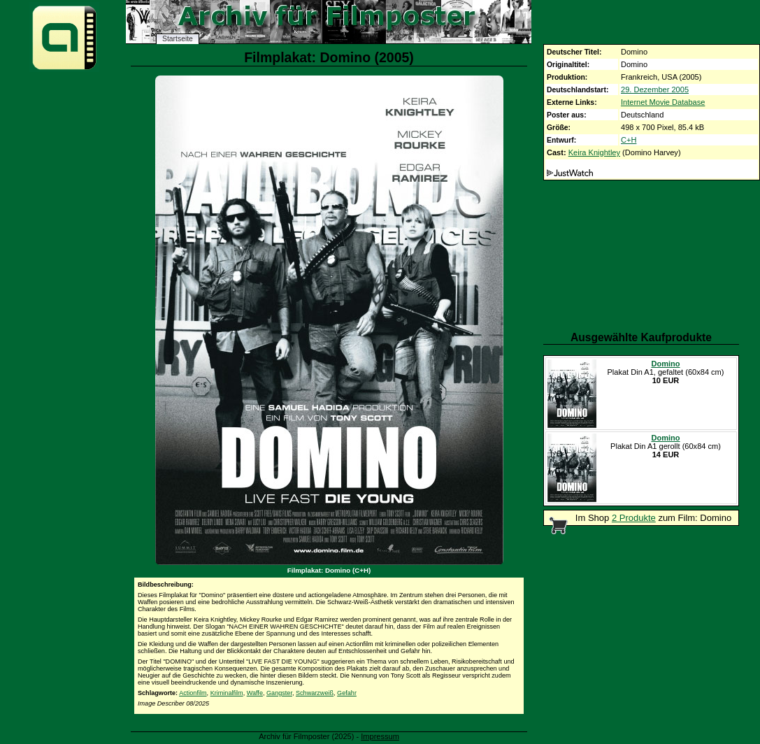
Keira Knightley (594, 152)
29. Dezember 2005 (655, 89)
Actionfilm (192, 692)
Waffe (255, 692)
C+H (628, 140)
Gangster (279, 692)
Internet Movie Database (663, 102)
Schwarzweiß (315, 692)
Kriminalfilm (226, 692)
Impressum (380, 736)
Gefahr (347, 692)
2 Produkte (634, 518)
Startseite (177, 39)
